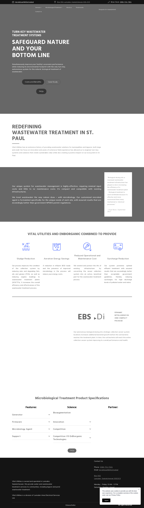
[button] (107, 9)
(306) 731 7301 (106, 467)
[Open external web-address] (22, 9)
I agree (106, 500)
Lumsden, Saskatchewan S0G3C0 (107, 478)
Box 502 (97, 476)
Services (37, 7)
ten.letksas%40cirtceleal (108, 470)
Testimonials (80, 7)
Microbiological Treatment (53, 7)
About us (69, 7)
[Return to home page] (36, 468)
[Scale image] (26, 346)
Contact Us (38, 11)
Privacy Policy (70, 505)
